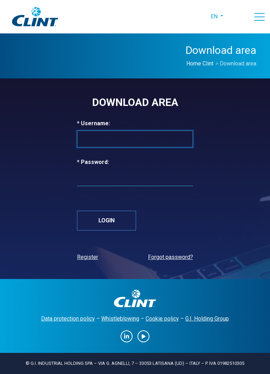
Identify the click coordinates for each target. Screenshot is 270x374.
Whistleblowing (120, 318)
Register (87, 257)
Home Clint (199, 63)
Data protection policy (68, 318)
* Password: (104, 161)
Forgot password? (170, 257)
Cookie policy (162, 318)
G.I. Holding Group (207, 318)
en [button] (215, 16)
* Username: (104, 123)
